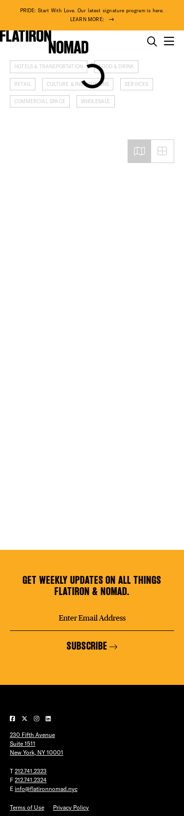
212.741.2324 (31, 780)
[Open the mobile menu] (169, 41)
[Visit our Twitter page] (25, 718)
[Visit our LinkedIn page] (48, 718)
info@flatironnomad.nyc (46, 788)
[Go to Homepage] (44, 41)
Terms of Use (27, 807)
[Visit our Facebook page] (13, 718)
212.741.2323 (31, 771)
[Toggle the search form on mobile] (152, 42)
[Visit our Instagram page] (37, 718)
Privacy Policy (71, 807)
